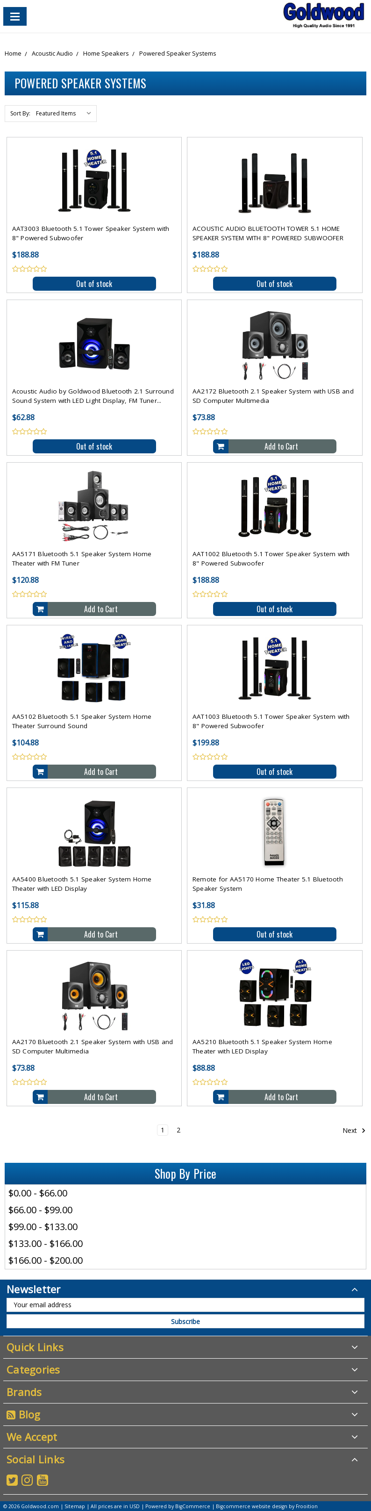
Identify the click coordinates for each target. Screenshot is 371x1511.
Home (13, 53)
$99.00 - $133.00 (43, 1226)
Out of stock (94, 283)
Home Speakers (106, 53)
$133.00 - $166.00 (45, 1243)
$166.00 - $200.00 (45, 1260)
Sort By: (20, 113)
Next (354, 1130)
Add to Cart (281, 446)
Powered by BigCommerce (177, 1506)
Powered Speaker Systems (177, 53)
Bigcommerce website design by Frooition (267, 1506)
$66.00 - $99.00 (40, 1209)
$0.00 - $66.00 (37, 1193)
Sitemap (74, 1506)
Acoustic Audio (52, 53)
